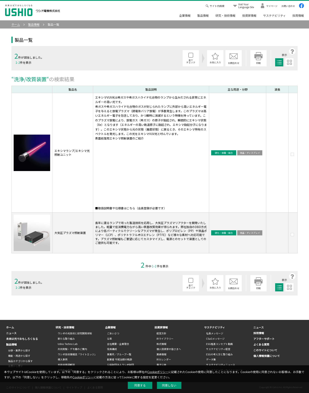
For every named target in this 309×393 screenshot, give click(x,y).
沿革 (109, 338)
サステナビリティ (274, 15)
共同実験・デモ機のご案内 (72, 349)
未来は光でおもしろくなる (22, 339)
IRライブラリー (165, 338)
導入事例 (62, 359)
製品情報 (203, 15)
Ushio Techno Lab (68, 344)
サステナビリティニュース (220, 364)
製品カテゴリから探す (20, 361)
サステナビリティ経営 (218, 349)
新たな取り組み (66, 338)
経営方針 (161, 333)
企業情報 (185, 15)
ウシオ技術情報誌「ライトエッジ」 (77, 354)
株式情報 (161, 344)
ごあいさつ (113, 333)
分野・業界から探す (19, 350)
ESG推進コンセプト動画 (219, 344)
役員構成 (112, 349)
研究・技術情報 (225, 15)
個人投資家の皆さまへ (169, 349)
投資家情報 (249, 15)
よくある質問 (261, 344)
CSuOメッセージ (215, 338)
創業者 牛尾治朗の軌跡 (119, 359)
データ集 (211, 359)
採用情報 (298, 15)
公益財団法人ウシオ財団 (120, 364)
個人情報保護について (266, 356)
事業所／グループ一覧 (119, 354)
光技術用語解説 (66, 364)
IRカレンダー (164, 359)
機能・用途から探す (19, 355)
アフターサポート (264, 339)
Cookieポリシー (157, 372)
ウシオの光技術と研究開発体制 (75, 333)
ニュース (11, 333)
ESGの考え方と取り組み (219, 354)
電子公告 (161, 364)
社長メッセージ (214, 333)
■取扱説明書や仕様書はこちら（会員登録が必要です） (131, 208)
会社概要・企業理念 (118, 344)
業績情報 (161, 354)
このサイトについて (265, 350)
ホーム (10, 327)
